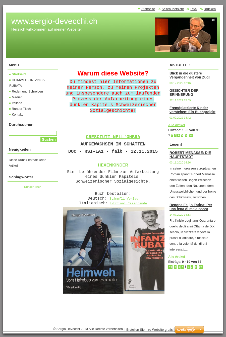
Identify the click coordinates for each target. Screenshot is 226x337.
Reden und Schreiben (27, 91)
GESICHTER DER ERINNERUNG (184, 93)
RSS (193, 9)
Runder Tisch (21, 109)
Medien (17, 97)
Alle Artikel (176, 125)
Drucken (210, 9)
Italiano (17, 103)
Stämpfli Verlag (123, 199)
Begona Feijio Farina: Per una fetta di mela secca (191, 207)
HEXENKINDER (113, 165)
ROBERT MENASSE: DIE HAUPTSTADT (190, 155)
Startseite (19, 74)
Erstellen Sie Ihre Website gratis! (150, 329)
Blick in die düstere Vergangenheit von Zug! (190, 75)
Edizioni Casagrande (128, 203)
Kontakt (17, 114)
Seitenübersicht (173, 9)
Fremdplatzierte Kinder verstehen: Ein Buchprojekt (192, 110)
